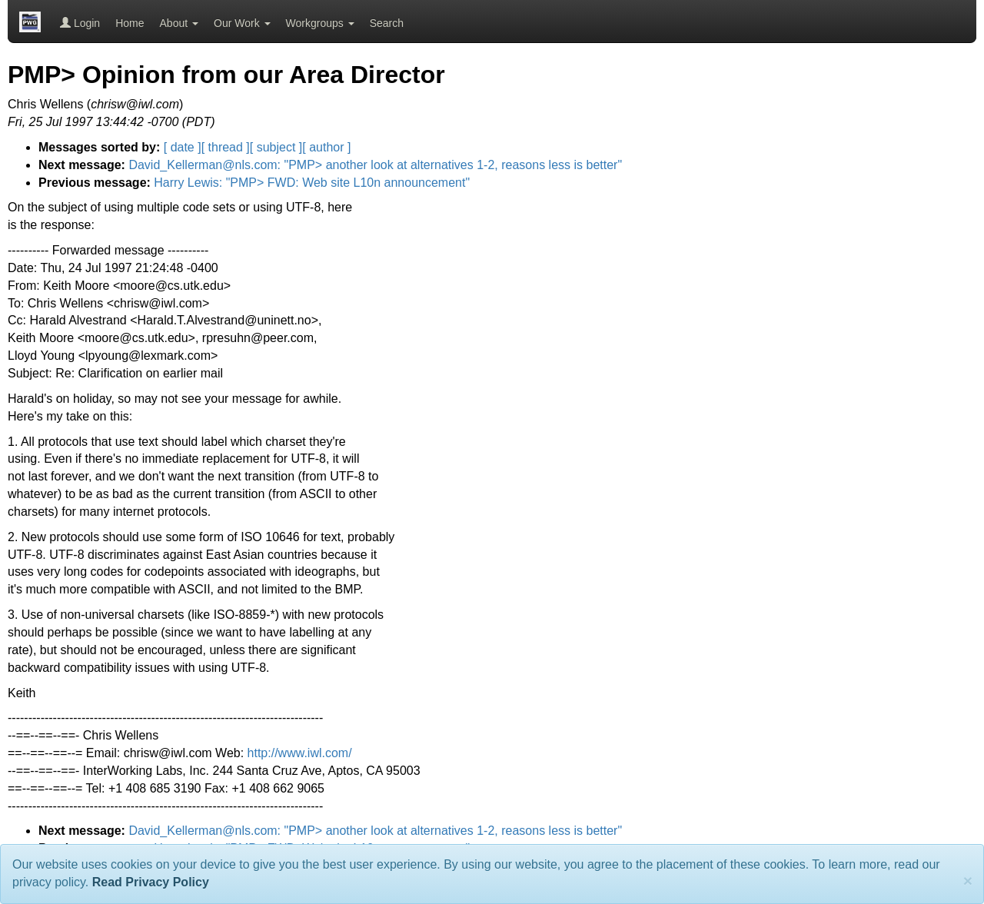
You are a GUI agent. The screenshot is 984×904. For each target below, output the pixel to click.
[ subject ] (276, 147)
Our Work (242, 23)
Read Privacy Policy (150, 882)
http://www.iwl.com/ (300, 752)
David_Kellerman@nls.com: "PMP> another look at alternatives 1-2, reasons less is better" (375, 164)
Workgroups (320, 23)
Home (129, 23)
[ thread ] (225, 147)
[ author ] (326, 147)
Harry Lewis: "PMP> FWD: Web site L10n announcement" (312, 182)
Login (80, 23)
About (179, 23)
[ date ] (182, 147)
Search (387, 23)
